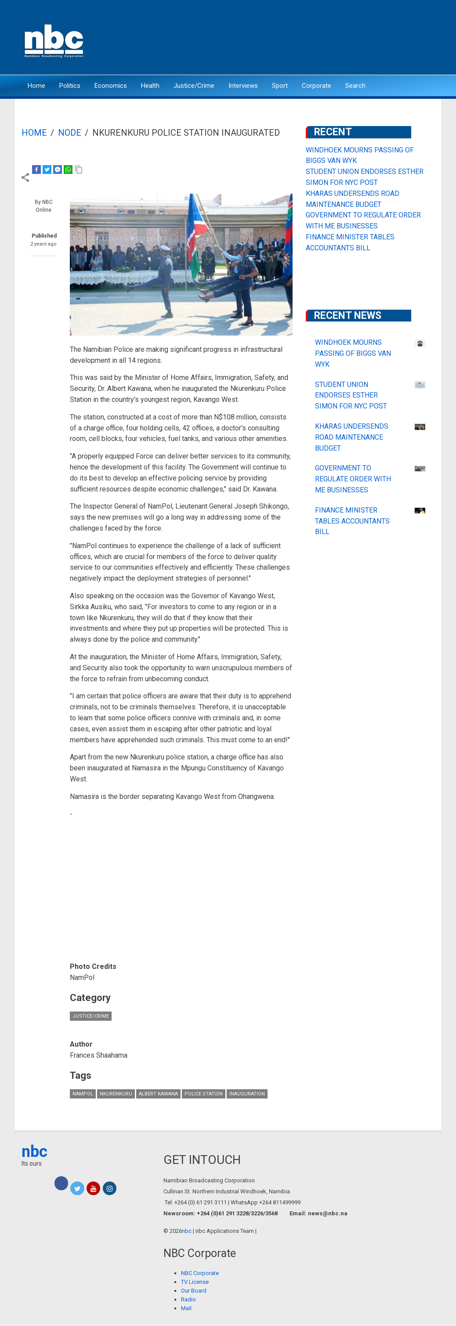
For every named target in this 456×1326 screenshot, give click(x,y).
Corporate (316, 86)
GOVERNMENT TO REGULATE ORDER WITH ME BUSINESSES (353, 479)
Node (69, 132)
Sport (280, 86)
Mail (186, 1308)
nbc (34, 1151)
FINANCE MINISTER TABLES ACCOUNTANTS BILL (352, 521)
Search (355, 86)
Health (150, 86)
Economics (110, 86)
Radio (188, 1299)
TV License (195, 1282)
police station (204, 1094)
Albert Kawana (158, 1094)
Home (36, 86)
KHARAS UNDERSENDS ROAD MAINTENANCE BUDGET (351, 437)
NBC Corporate (200, 1273)
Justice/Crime (194, 86)
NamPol (82, 1094)
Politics (69, 86)
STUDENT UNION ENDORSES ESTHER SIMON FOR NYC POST (351, 395)
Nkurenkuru (116, 1094)
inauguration (247, 1094)
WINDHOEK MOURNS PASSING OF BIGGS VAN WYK (353, 353)
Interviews (243, 86)
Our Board (193, 1290)
